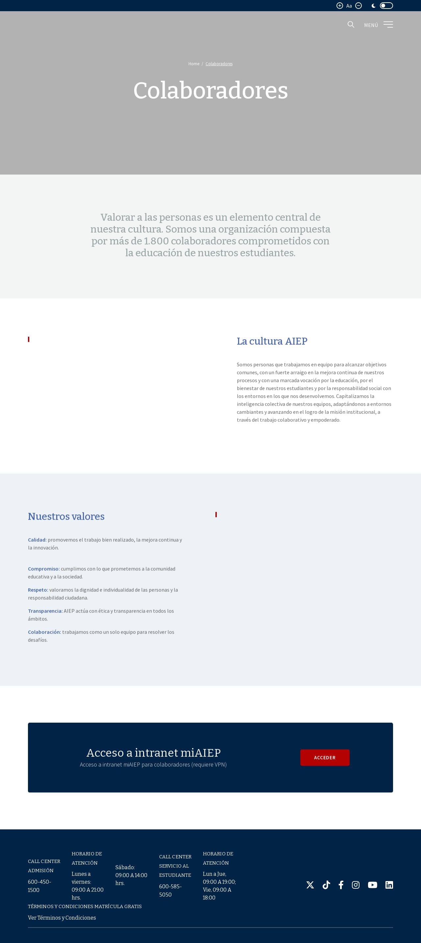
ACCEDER (325, 770)
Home (193, 64)
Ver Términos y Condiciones (62, 918)
